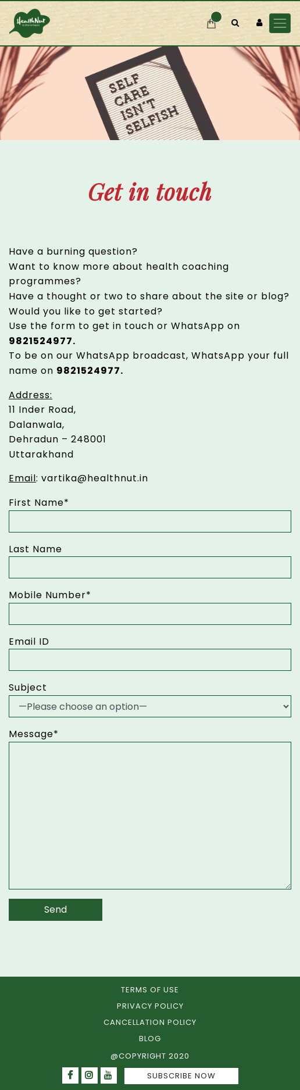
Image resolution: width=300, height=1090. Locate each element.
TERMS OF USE (150, 989)
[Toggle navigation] (280, 23)
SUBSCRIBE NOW (181, 1075)
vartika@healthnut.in (94, 478)
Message (34, 734)
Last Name (35, 549)
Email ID (29, 641)
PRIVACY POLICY (150, 1006)
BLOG (150, 1038)
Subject (28, 687)
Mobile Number (50, 595)
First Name (39, 502)
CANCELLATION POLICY (150, 1022)
